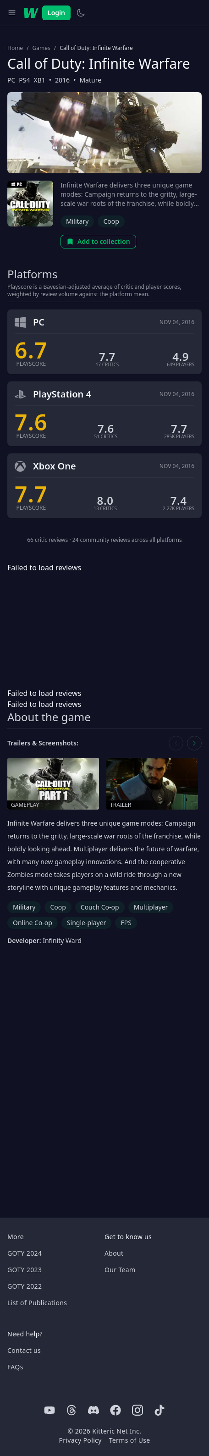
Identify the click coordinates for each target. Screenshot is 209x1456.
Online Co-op (32, 922)
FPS (126, 922)
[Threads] (71, 1410)
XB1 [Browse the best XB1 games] (39, 80)
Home (15, 48)
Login (56, 12)
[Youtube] (49, 1410)
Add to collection (98, 241)
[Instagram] (137, 1410)
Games (41, 48)
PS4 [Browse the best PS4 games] (24, 80)
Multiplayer (151, 907)
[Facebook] (115, 1410)
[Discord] (93, 1410)
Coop (111, 221)
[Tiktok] (159, 1410)
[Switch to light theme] (80, 12)
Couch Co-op (100, 907)
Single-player (86, 922)
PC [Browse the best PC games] (11, 80)
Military (77, 221)
